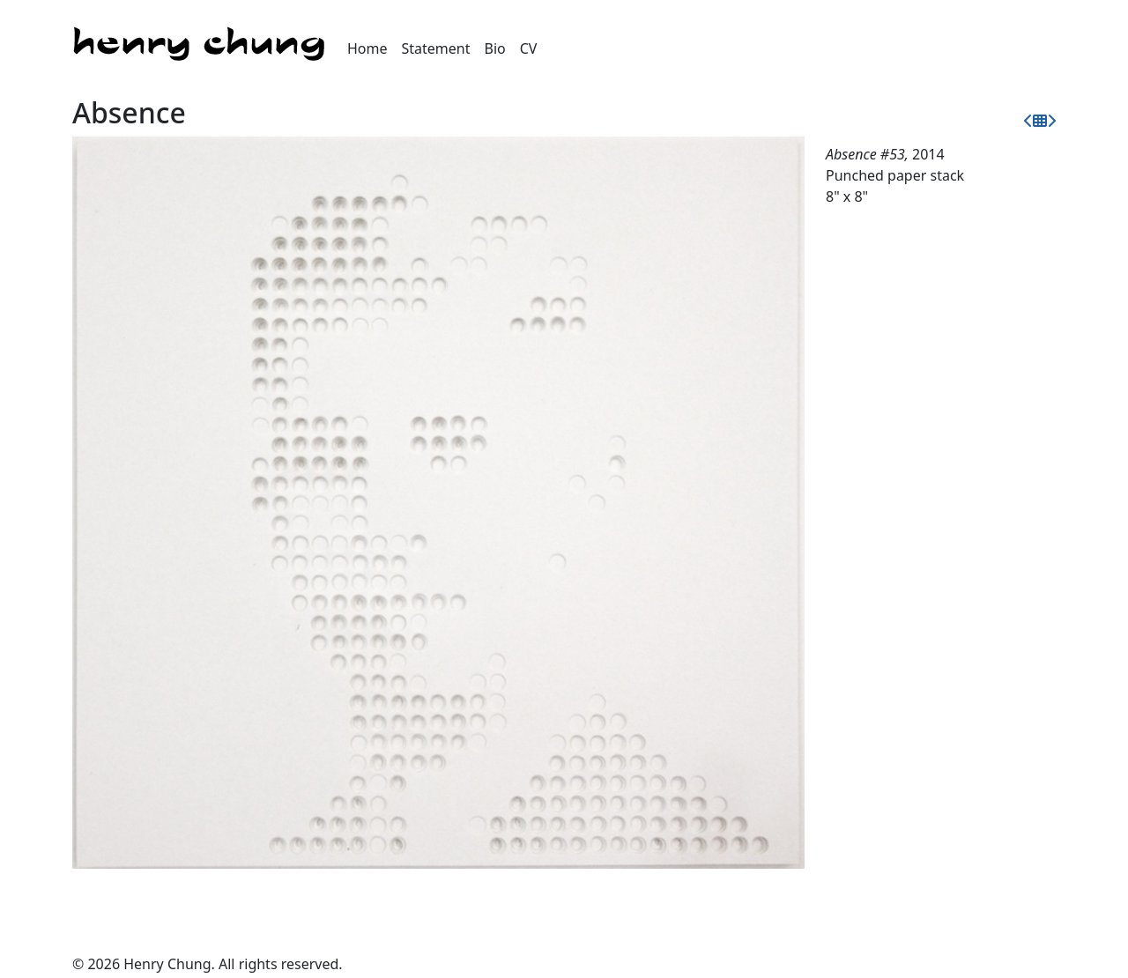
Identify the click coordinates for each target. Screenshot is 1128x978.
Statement (436, 48)
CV (529, 48)
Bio (495, 48)
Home (367, 48)
